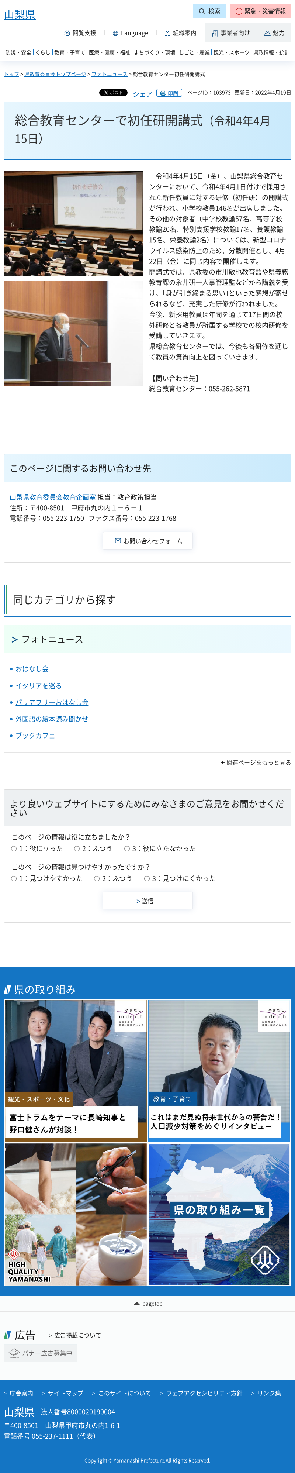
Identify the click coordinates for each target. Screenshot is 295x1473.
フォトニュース (109, 74)
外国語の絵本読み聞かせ (51, 719)
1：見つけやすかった (51, 878)
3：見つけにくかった (184, 878)
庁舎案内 (21, 1392)
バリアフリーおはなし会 (51, 702)
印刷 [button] (173, 93)
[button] (260, 11)
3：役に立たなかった (164, 848)
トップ (11, 74)
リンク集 (269, 1392)
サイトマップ (65, 1392)
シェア (143, 94)
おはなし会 (32, 669)
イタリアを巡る (38, 686)
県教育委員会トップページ (55, 74)
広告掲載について (77, 1335)
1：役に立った (41, 848)
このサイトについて (124, 1392)
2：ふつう (97, 848)
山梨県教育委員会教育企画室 (53, 497)
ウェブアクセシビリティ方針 (204, 1392)
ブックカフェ (35, 735)
